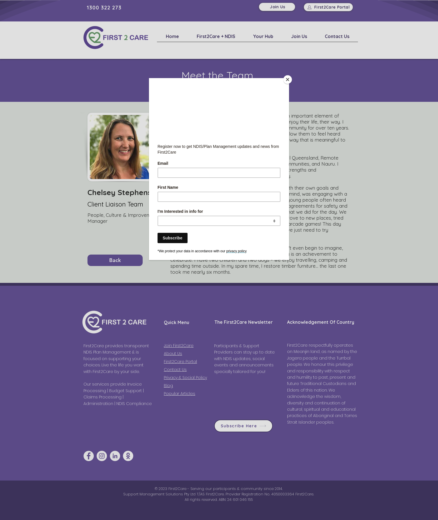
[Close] (287, 79)
